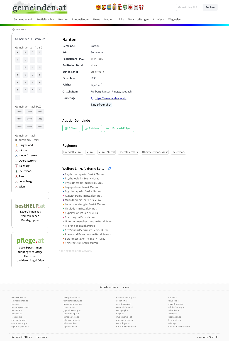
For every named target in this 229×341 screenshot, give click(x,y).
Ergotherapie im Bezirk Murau (81, 191)
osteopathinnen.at (124, 307)
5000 (29, 118)
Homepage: (69, 98)
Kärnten (23, 150)
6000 (40, 118)
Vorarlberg (25, 181)
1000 (19, 111)
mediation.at (121, 300)
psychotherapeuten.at (126, 326)
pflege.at (120, 313)
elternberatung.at (19, 323)
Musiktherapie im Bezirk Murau (82, 200)
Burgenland (26, 145)
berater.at (15, 304)
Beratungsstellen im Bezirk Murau (83, 239)
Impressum (41, 337)
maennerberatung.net (126, 297)
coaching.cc (16, 316)
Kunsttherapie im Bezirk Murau (82, 196)
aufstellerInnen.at (19, 300)
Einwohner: (69, 78)
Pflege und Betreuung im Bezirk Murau (86, 234)
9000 (40, 126)
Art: (64, 52)
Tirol (22, 176)
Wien (22, 187)
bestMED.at (16, 313)
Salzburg (24, 166)
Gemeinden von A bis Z (29, 48)
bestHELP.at (16, 310)
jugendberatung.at (72, 310)
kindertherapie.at (71, 313)
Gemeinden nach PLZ (28, 107)
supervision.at (174, 316)
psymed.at (172, 297)
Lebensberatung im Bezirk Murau (83, 204)
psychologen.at (123, 323)
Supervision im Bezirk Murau (80, 213)
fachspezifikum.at (72, 297)
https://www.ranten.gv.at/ (110, 98)
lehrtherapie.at (70, 323)
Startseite (21, 29)
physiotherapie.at (124, 316)
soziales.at (172, 313)
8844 (93, 59)
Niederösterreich (29, 155)
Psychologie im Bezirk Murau (80, 179)
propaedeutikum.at (124, 320)
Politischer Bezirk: (73, 65)
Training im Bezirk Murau (78, 226)
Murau (94, 65)
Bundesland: (70, 72)
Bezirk (35, 140)
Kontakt (125, 287)
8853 (101, 59)
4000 (19, 118)
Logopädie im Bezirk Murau (80, 187)
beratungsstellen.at (20, 307)
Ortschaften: (70, 92)
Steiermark (25, 171)
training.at (172, 323)
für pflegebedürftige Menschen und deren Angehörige (30, 251)
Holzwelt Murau (72, 152)
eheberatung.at (18, 320)
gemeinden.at (70, 307)
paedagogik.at (122, 310)
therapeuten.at (174, 320)
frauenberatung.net (73, 304)
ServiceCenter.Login (109, 287)
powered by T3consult (207, 337)
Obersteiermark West (155, 152)
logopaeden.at (70, 326)
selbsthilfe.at (173, 310)
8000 (29, 126)
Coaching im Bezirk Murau (79, 217)
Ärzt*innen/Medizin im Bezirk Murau (85, 230)
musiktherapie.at (123, 304)
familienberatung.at (73, 300)
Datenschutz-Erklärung (21, 337)
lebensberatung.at (72, 320)
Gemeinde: (68, 46)
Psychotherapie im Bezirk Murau (83, 174)
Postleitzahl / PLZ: (73, 59)
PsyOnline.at (173, 300)
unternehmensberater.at (179, 326)
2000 (29, 111)
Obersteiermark (128, 152)
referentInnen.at (175, 304)
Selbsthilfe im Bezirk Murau (80, 243)
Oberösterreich (28, 161)
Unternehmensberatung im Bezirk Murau (88, 221)
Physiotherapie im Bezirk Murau (82, 183)
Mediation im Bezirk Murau (79, 209)
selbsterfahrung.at (176, 307)
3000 (40, 111)
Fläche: (66, 85)
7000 (19, 126)
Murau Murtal (106, 152)
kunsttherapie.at (71, 316)
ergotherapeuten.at (20, 326)
